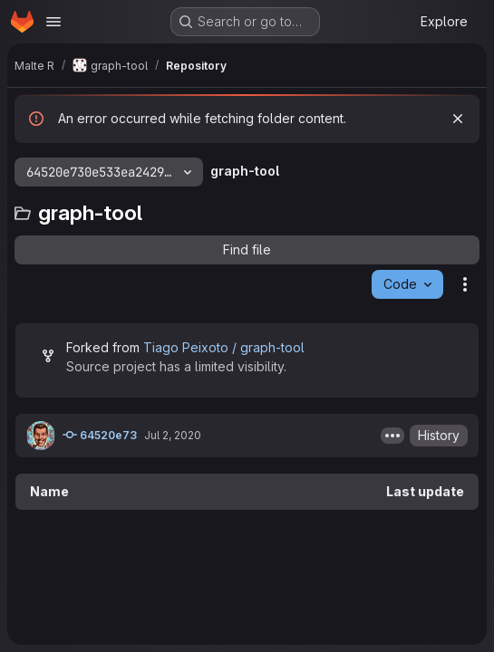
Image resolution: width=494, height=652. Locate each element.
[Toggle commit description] (392, 435)
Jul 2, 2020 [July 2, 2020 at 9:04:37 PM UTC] (172, 435)
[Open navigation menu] (53, 21)
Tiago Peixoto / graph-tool (224, 347)
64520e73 (100, 434)
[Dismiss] (458, 118)
